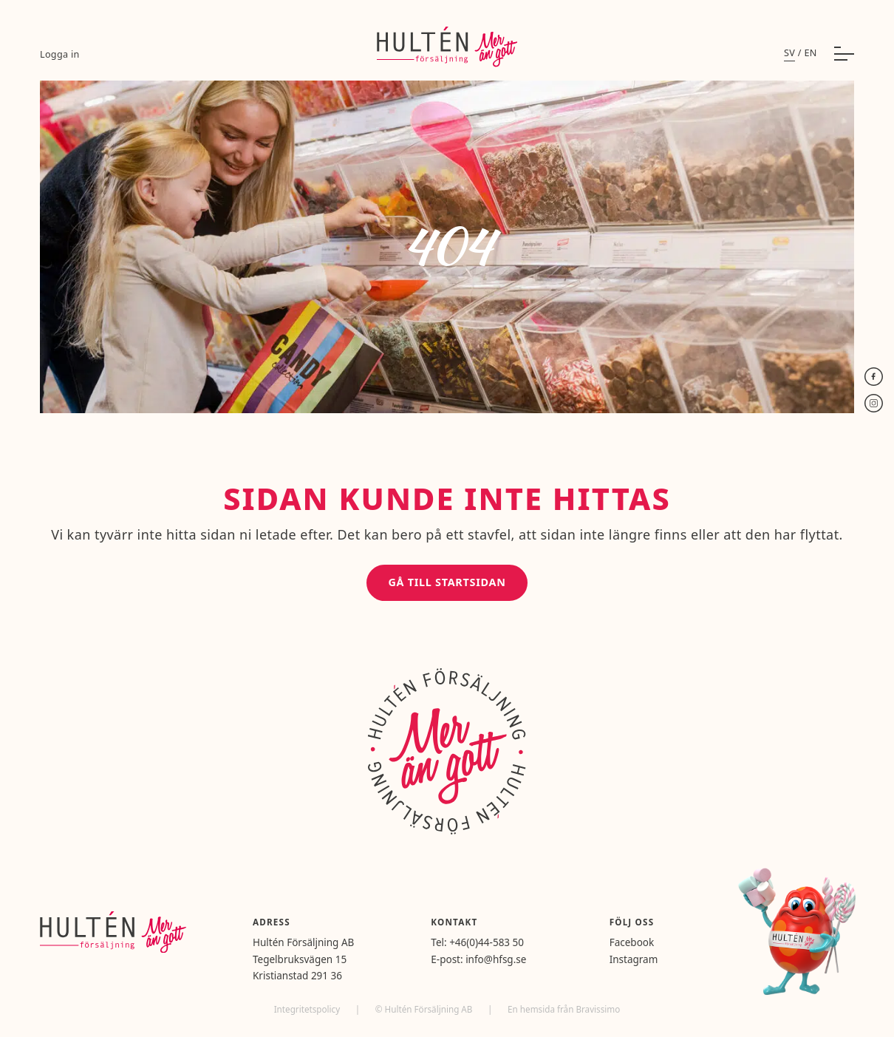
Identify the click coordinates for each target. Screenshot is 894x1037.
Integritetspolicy (308, 1009)
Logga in (60, 54)
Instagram (634, 959)
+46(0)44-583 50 (486, 942)
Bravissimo (598, 1009)
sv (789, 53)
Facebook (632, 942)
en (810, 53)
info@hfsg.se (495, 959)
